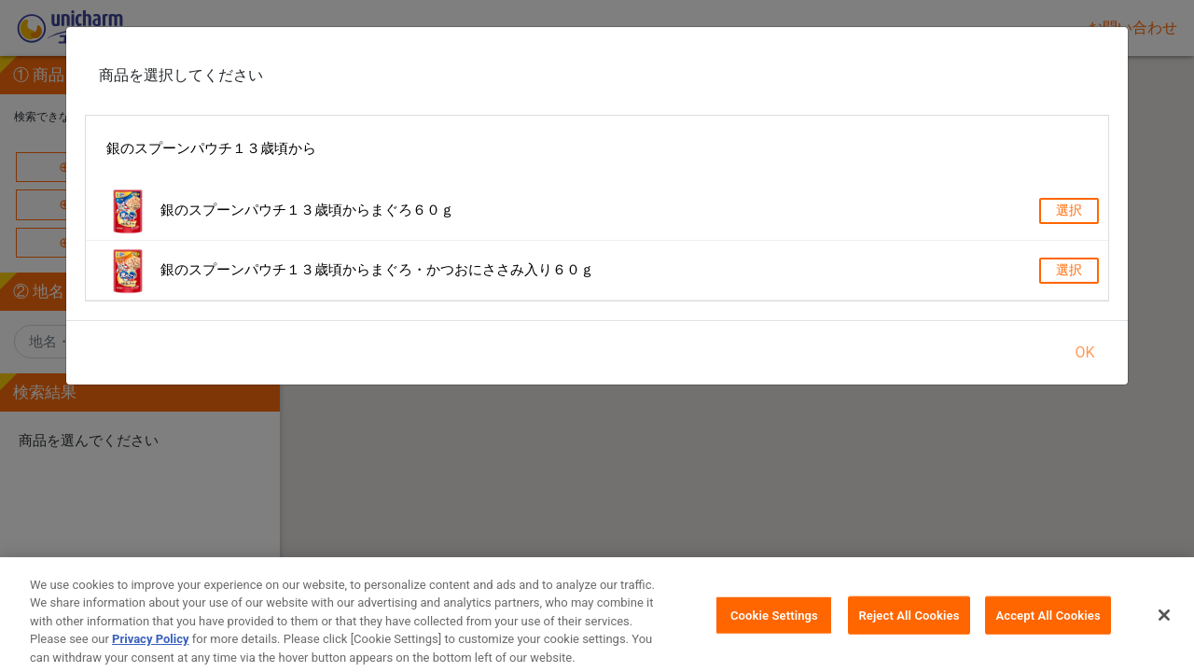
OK (1084, 352)
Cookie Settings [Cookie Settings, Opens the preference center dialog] (774, 624)
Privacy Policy (150, 648)
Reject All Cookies (908, 624)
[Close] (1164, 623)
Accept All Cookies (1047, 624)
